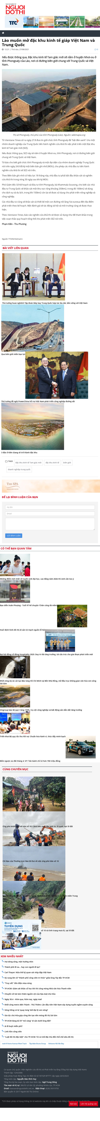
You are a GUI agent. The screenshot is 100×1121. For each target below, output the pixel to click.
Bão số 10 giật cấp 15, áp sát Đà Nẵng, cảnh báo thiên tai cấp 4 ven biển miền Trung (40, 896)
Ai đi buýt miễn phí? (13, 1026)
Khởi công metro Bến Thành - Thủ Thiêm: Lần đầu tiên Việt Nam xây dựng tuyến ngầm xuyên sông (49, 1004)
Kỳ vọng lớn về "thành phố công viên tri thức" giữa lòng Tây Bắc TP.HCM (37, 978)
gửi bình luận (14, 535)
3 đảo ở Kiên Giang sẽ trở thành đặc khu (19, 452)
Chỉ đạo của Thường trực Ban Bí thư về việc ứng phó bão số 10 (31, 861)
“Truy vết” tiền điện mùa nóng (18, 983)
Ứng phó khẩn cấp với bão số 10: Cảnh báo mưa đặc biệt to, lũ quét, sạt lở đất (38, 826)
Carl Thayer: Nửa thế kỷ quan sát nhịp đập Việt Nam (28, 972)
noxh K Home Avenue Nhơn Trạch (14, 1043)
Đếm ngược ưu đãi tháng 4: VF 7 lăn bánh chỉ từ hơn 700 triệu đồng (30, 761)
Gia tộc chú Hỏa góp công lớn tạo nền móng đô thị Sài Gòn (31, 1015)
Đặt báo (73, 1104)
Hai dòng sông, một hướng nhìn (19, 961)
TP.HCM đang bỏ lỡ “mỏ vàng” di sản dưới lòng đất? (28, 1021)
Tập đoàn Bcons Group (37, 1043)
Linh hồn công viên (13, 1031)
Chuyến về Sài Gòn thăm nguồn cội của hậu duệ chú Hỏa (30, 994)
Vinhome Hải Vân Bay (56, 1043)
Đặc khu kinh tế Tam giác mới (28, 462)
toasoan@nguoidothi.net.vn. (22, 1088)
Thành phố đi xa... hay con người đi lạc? (22, 967)
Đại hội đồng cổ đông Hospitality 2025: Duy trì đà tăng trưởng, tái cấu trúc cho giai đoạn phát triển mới (46, 654)
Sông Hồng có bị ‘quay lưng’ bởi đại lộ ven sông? (26, 1010)
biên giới (67, 462)
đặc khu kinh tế (52, 462)
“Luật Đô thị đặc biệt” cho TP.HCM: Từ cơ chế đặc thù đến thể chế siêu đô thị (39, 1037)
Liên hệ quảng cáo (89, 1104)
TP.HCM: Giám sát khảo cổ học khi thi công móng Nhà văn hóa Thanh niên (38, 988)
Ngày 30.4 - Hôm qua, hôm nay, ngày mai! (23, 999)
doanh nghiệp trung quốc (19, 469)
